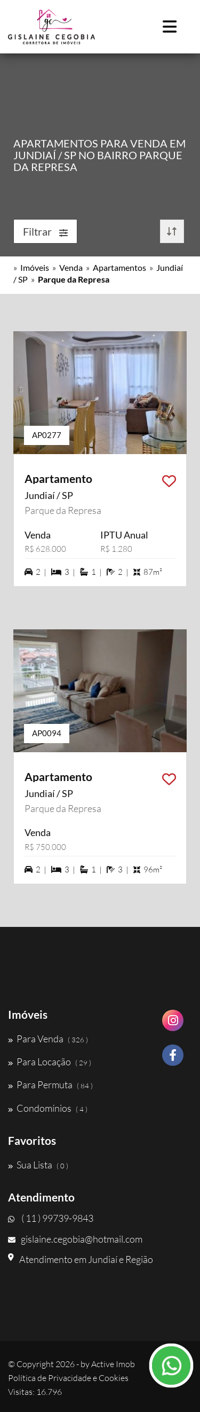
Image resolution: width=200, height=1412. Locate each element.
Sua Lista (38, 1165)
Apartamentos (119, 267)
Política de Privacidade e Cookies (68, 1377)
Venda (71, 267)
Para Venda (48, 1038)
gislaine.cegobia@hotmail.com (75, 1239)
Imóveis (34, 267)
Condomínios (47, 1108)
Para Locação (49, 1061)
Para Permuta (50, 1084)
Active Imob (113, 1364)
